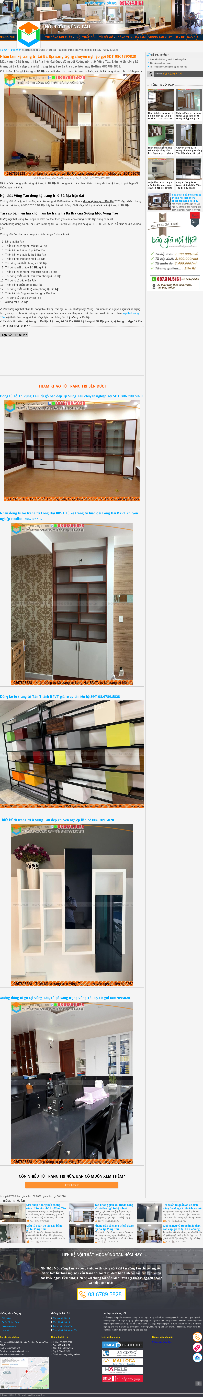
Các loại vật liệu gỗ (61, 1318)
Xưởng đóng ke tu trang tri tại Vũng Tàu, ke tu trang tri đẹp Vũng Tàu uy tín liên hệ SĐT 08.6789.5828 (188, 118)
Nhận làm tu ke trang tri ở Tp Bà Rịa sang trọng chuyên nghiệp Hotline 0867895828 (160, 186)
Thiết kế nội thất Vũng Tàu (64, 1330)
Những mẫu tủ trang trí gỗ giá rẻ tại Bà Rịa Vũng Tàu (114, 1227)
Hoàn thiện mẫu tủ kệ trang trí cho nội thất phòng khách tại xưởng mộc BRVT (186, 197)
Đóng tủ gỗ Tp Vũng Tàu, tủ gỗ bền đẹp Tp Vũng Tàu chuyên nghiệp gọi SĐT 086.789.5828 (71, 396)
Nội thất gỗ (86, 37)
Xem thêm (70, 1185)
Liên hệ (180, 37)
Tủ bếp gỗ (106, 37)
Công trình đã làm (132, 37)
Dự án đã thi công (10, 1322)
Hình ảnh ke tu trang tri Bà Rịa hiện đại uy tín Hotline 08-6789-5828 (160, 116)
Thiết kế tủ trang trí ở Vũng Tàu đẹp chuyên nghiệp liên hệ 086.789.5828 (57, 819)
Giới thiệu (6, 1318)
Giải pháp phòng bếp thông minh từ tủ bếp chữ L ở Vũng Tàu (46, 1206)
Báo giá (192, 37)
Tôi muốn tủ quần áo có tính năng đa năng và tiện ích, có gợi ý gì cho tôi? (182, 1208)
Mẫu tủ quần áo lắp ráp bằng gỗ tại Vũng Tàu (44, 1227)
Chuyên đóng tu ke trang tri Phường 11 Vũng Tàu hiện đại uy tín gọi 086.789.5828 (189, 151)
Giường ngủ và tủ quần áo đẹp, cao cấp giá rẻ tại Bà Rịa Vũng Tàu (181, 1229)
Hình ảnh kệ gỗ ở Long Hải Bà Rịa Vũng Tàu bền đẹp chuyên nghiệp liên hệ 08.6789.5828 (160, 151)
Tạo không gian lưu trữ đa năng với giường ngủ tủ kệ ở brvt (114, 1206)
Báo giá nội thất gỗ (61, 1322)
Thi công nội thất (58, 37)
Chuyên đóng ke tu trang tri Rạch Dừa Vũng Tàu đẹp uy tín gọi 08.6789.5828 (188, 186)
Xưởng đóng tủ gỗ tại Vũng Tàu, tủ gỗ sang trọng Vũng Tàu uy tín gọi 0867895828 (65, 997)
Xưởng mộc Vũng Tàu (62, 1326)
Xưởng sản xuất (160, 37)
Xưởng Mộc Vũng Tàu (162, 1342)
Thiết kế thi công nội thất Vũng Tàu (29, 34)
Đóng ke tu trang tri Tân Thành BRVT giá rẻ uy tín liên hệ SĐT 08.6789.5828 (60, 696)
